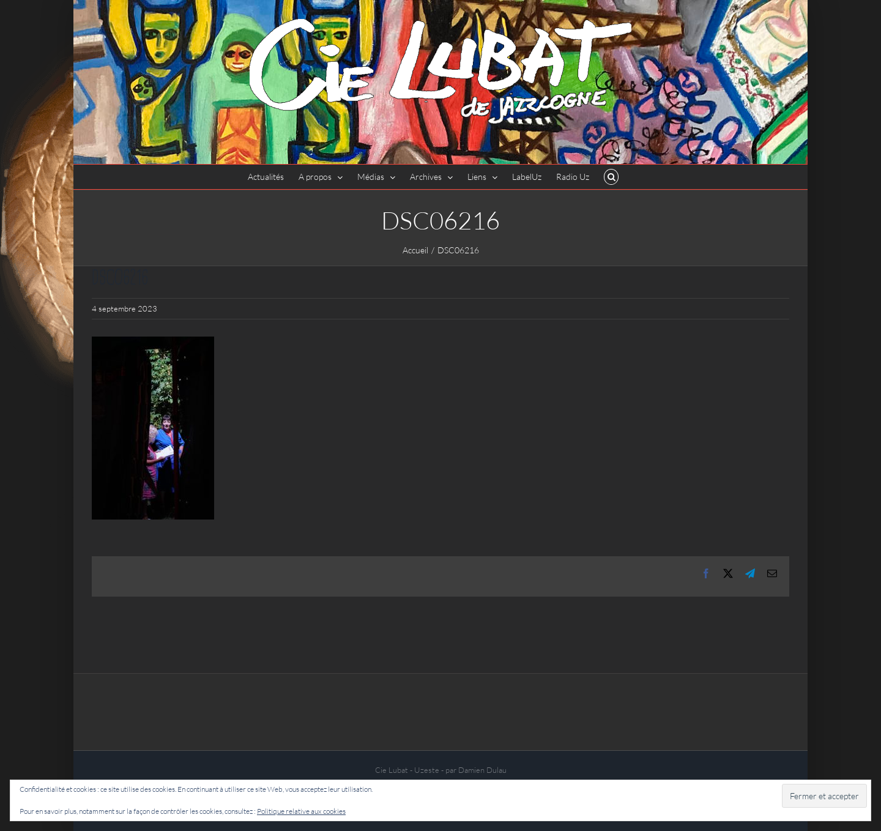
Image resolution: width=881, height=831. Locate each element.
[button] (611, 177)
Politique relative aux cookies (301, 811)
